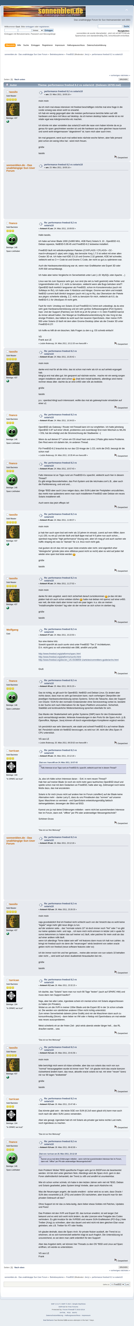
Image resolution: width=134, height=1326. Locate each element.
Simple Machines (79, 1304)
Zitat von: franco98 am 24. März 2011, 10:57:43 (58, 762)
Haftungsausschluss (72, 1315)
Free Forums (73, 1307)
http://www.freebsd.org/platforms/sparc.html (60, 654)
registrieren (44, 27)
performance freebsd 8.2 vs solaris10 (63, 91)
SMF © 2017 (66, 1304)
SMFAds (62, 1307)
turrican (14, 750)
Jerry (87, 54)
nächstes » (125, 75)
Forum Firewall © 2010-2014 (74, 1309)
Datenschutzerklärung (54, 1315)
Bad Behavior (48, 1320)
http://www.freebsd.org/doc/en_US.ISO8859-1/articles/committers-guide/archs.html (79, 660)
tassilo (13, 91)
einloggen (30, 27)
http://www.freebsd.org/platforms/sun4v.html (60, 657)
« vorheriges (114, 75)
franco (13, 223)
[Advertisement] (67, 4)
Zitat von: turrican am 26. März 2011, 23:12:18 (58, 1154)
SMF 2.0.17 (55, 1304)
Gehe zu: (106, 1284)
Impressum (86, 1315)
